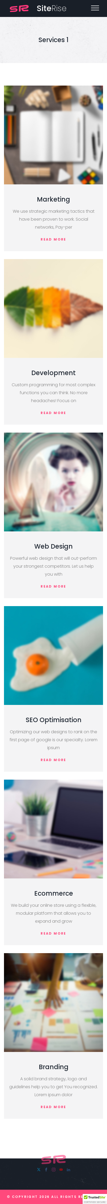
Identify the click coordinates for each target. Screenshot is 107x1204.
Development (53, 372)
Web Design (53, 546)
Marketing (53, 199)
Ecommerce (53, 893)
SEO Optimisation (54, 720)
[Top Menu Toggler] (95, 8)
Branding (54, 1067)
